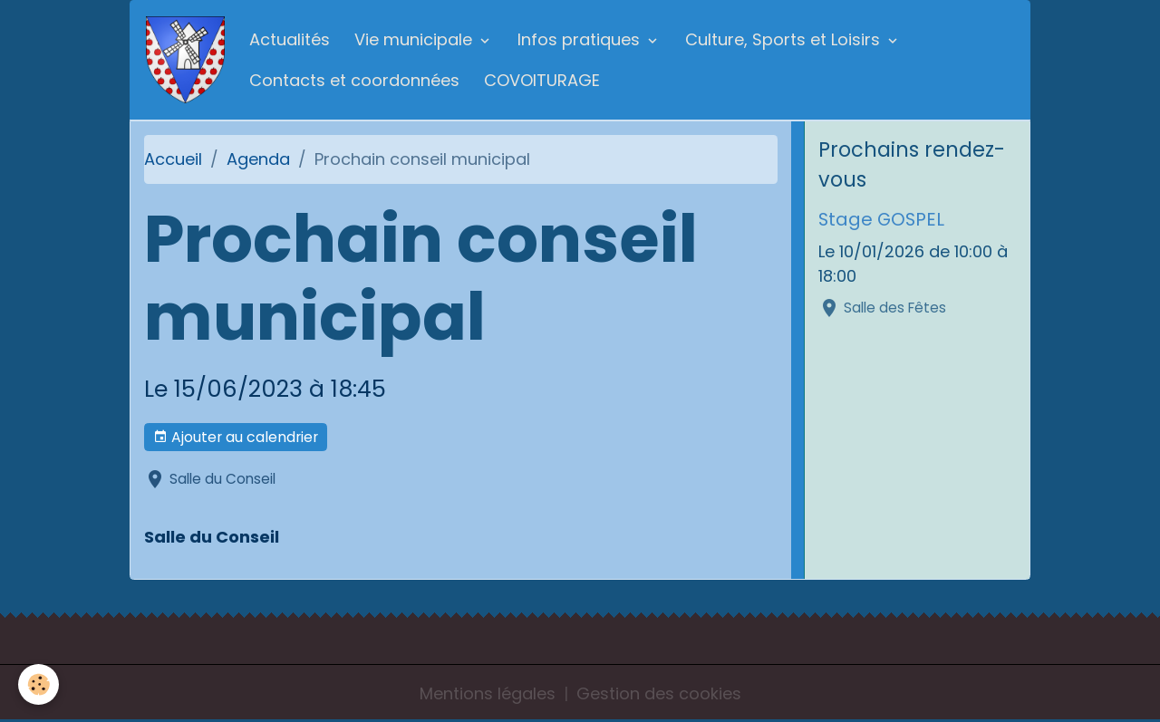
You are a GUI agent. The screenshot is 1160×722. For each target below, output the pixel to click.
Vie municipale (415, 39)
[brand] (185, 59)
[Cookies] (38, 684)
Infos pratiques (580, 39)
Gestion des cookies (658, 693)
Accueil (173, 159)
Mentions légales (488, 693)
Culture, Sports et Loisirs (784, 39)
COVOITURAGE (542, 80)
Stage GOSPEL (881, 219)
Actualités (289, 39)
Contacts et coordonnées (354, 80)
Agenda (258, 159)
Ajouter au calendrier (235, 437)
